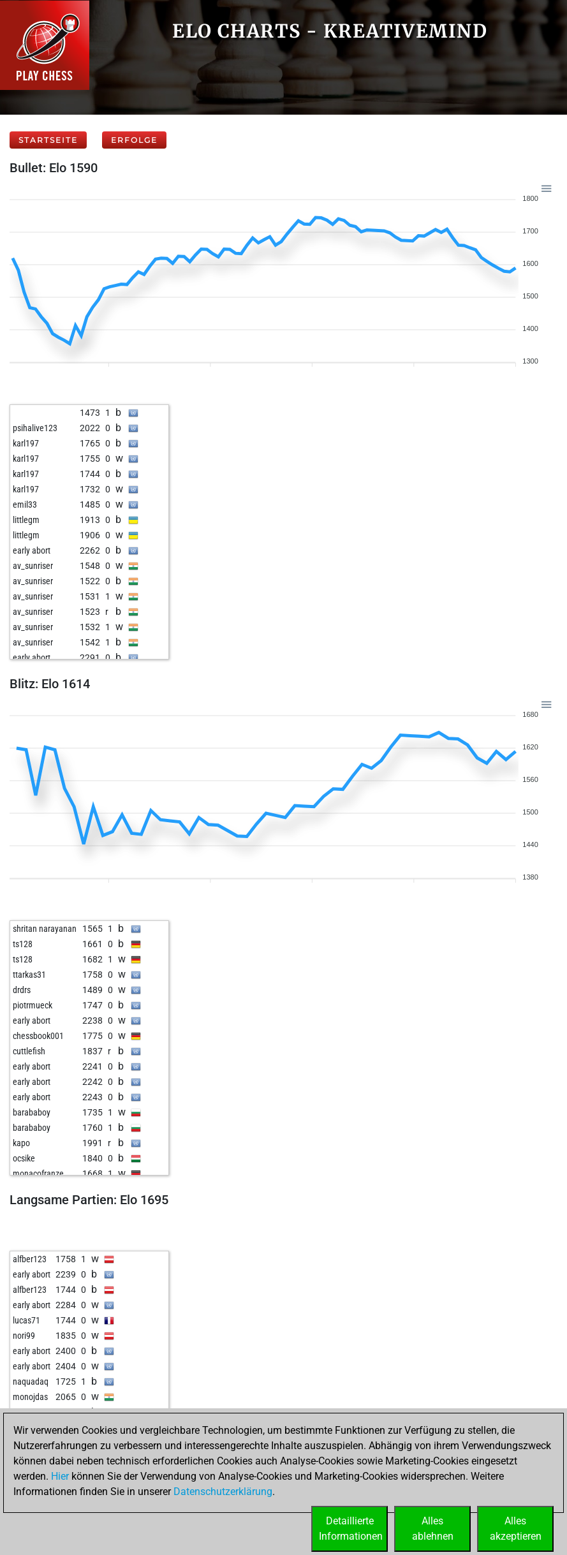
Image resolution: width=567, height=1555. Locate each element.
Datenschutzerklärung (222, 1491)
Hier (60, 1476)
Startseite (48, 140)
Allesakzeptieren (515, 1528)
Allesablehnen (432, 1528)
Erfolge (134, 140)
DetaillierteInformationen (351, 1528)
